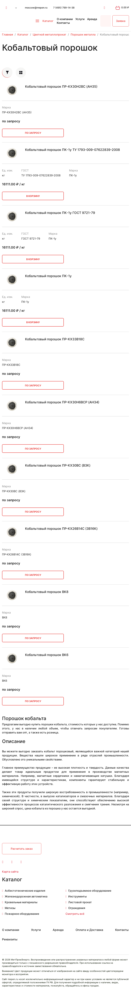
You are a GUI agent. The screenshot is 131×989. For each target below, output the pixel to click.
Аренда (92, 19)
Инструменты (77, 896)
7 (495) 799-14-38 (64, 7)
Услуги (80, 19)
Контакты (63, 22)
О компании (65, 19)
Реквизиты (9, 939)
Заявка (120, 21)
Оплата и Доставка (89, 930)
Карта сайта (10, 871)
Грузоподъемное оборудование (89, 890)
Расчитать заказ (22, 848)
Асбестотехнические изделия (25, 890)
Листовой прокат (80, 902)
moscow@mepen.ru (36, 7)
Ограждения (76, 908)
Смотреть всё (75, 913)
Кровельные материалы (21, 902)
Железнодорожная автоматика (26, 896)
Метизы (10, 908)
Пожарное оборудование (22, 913)
